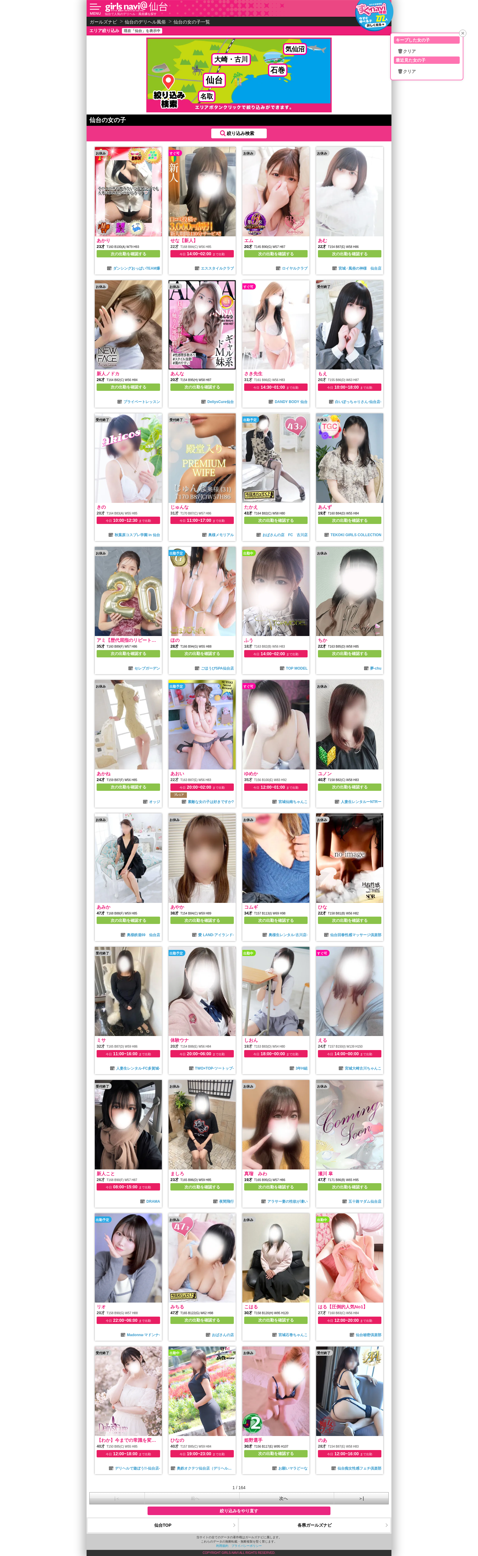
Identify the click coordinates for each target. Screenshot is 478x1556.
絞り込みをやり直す (239, 1510)
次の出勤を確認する (128, 254)
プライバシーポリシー (246, 1545)
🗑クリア (407, 51)
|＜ (117, 1498)
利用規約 (222, 1545)
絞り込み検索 (240, 133)
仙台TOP (163, 1525)
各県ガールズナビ (315, 1525)
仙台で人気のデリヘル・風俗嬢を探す (131, 14)
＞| (361, 1498)
